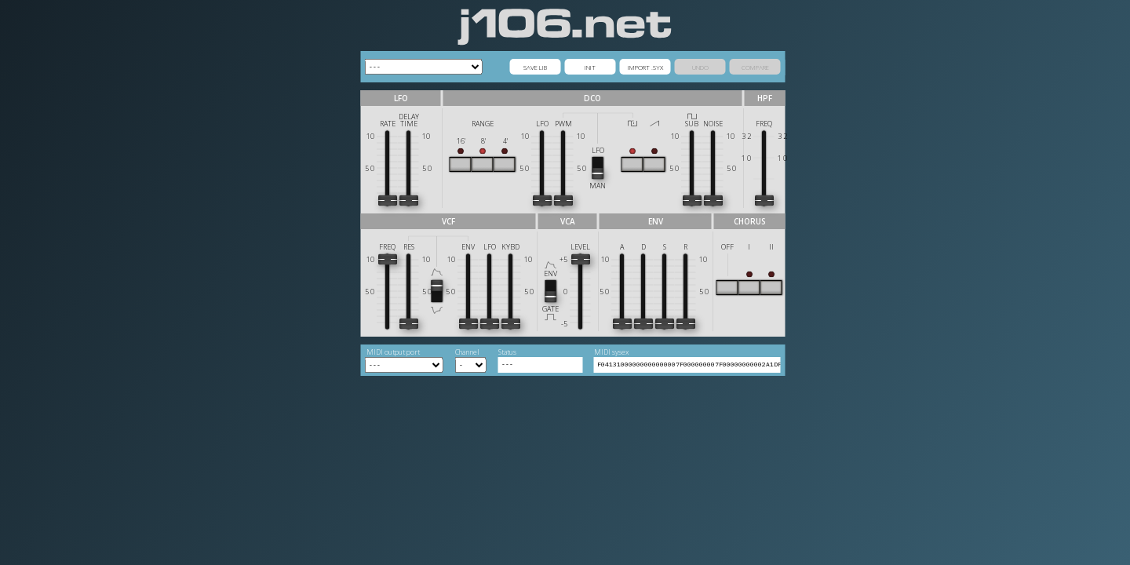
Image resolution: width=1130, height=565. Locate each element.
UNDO (700, 67)
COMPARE (755, 67)
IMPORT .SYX (645, 67)
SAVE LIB (535, 67)
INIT (590, 67)
